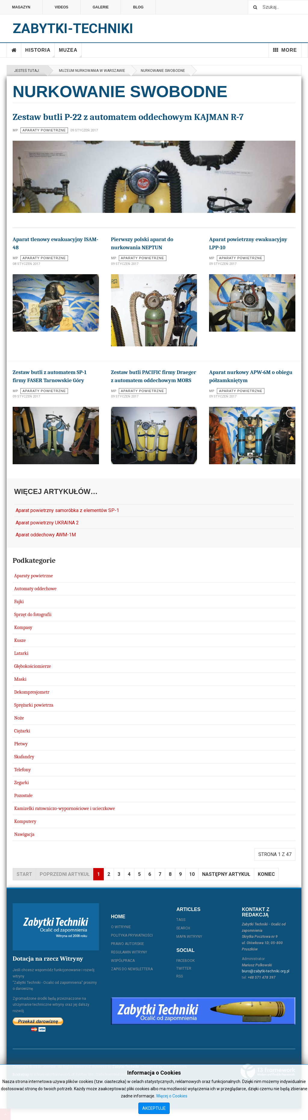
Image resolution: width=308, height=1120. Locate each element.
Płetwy (21, 744)
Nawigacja (24, 834)
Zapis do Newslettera (132, 969)
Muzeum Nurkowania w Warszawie (91, 71)
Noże (19, 718)
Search (183, 928)
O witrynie (121, 927)
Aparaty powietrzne (33, 575)
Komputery (25, 821)
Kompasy (23, 627)
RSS (179, 976)
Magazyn (21, 7)
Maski (20, 679)
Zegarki (21, 782)
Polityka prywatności (132, 935)
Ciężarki (22, 731)
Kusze (20, 640)
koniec (266, 874)
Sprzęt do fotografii (32, 614)
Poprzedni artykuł (65, 874)
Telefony (22, 769)
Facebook (185, 961)
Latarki (21, 653)
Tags (180, 920)
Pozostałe (23, 795)
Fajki (19, 601)
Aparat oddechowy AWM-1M (46, 535)
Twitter (183, 968)
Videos (61, 7)
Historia (40, 52)
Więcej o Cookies (171, 1096)
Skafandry (24, 756)
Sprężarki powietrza (34, 705)
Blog (138, 7)
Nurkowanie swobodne (163, 71)
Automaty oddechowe (35, 588)
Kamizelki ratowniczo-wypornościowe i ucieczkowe (64, 808)
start (24, 874)
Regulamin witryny (129, 952)
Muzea (70, 52)
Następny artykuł (226, 874)
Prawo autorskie (127, 944)
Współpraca (123, 961)
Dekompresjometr (31, 692)
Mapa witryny (189, 936)
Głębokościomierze (32, 666)
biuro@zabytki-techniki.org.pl (265, 971)
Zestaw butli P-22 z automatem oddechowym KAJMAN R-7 (128, 117)
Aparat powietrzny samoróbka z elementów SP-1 (67, 510)
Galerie (101, 7)
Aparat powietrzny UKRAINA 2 (47, 523)
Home (14, 50)
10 (192, 874)
